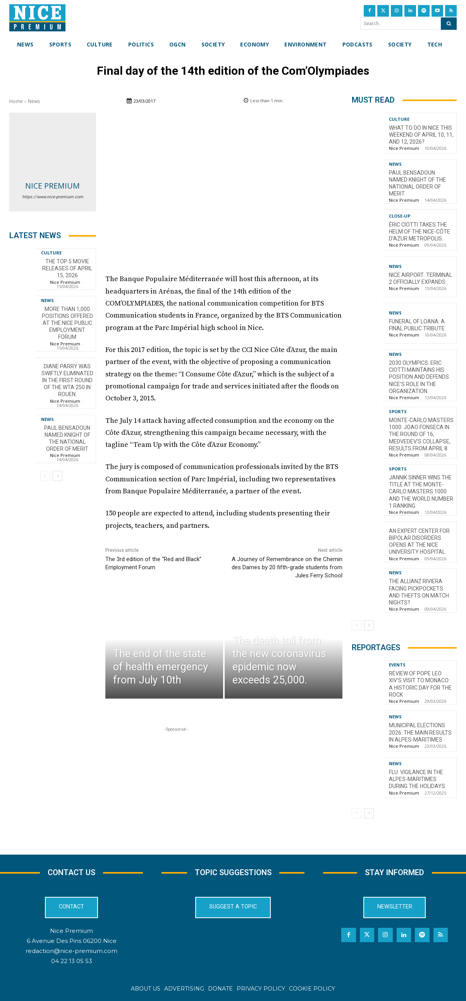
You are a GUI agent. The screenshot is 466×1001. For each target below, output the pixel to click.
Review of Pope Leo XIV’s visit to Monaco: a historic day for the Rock (420, 684)
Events (397, 665)
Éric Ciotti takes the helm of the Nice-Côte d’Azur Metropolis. (419, 231)
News (34, 101)
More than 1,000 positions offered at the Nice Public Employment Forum (67, 323)
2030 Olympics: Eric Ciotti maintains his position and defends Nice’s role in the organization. (419, 377)
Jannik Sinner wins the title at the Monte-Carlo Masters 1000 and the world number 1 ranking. (421, 491)
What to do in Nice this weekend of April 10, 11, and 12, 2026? (421, 135)
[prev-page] (45, 476)
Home (16, 101)
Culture (51, 253)
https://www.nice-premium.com (52, 196)
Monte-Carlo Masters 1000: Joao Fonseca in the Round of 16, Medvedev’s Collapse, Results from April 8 (421, 434)
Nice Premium (52, 186)
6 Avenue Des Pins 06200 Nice (72, 940)
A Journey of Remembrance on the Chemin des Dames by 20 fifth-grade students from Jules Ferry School (287, 567)
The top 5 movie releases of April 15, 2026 (67, 268)
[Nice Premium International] (37, 17)
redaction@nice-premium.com (71, 951)
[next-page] (57, 476)
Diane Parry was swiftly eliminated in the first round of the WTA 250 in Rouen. (67, 380)
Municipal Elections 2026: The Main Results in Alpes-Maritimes (420, 732)
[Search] (449, 23)
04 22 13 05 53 (71, 961)
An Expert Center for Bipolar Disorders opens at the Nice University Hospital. (419, 541)
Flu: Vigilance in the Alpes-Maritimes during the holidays (417, 779)
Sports (398, 411)
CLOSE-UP (399, 216)
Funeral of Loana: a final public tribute (417, 324)
